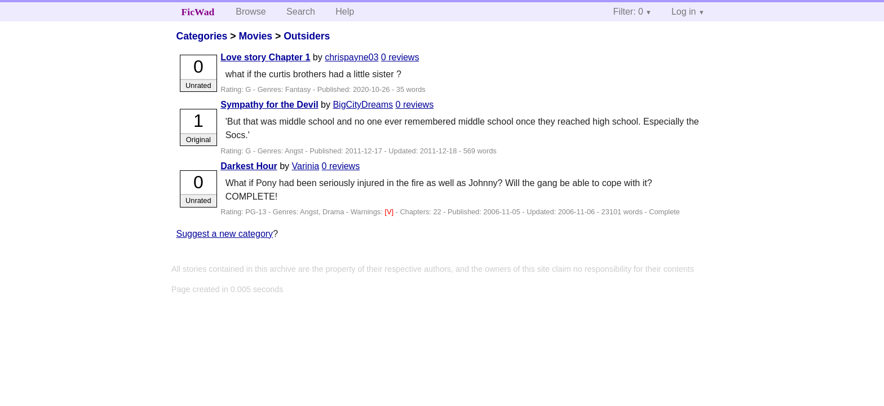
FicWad (198, 11)
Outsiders (307, 36)
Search (300, 11)
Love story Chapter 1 (265, 57)
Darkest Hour (248, 166)
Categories (201, 36)
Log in (683, 11)
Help (344, 11)
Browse (251, 11)
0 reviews (400, 57)
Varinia (306, 166)
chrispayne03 (351, 57)
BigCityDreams (363, 104)
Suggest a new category (224, 234)
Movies (255, 36)
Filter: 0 (628, 11)
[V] (389, 212)
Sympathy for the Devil (269, 104)
